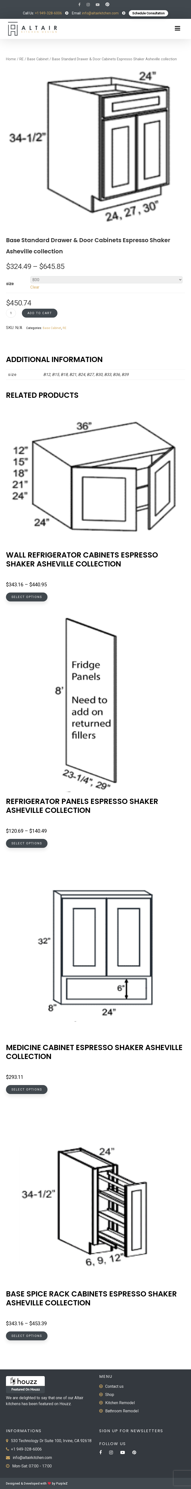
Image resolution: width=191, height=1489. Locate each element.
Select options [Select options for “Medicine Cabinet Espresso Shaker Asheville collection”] (26, 1089)
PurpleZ (62, 1483)
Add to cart (39, 313)
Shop (109, 1394)
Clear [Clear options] (34, 287)
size (10, 283)
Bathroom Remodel (122, 1411)
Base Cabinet (37, 59)
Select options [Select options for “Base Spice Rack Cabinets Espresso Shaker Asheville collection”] (26, 1336)
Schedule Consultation (148, 13)
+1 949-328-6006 (48, 13)
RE (21, 59)
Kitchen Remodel (120, 1402)
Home (11, 59)
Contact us (114, 1386)
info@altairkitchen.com (100, 13)
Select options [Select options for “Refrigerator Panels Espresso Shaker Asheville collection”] (26, 843)
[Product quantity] (11, 313)
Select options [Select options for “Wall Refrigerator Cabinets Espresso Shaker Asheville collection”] (26, 597)
